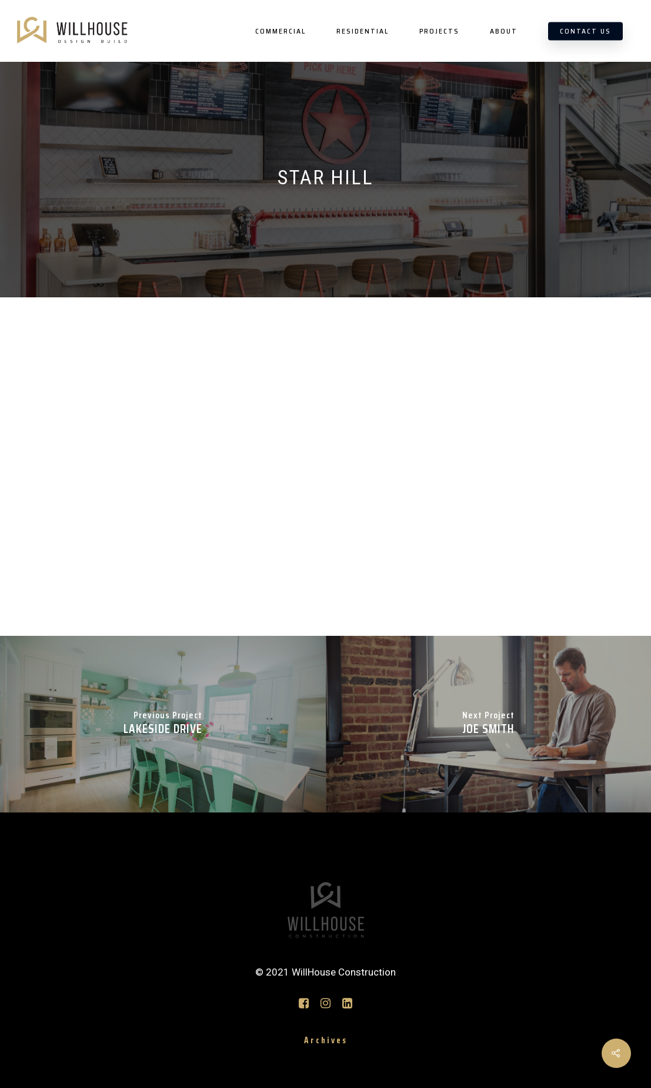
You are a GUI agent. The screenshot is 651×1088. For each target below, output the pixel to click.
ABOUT (504, 31)
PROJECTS (439, 31)
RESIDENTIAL (362, 31)
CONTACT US (585, 31)
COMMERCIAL (280, 31)
